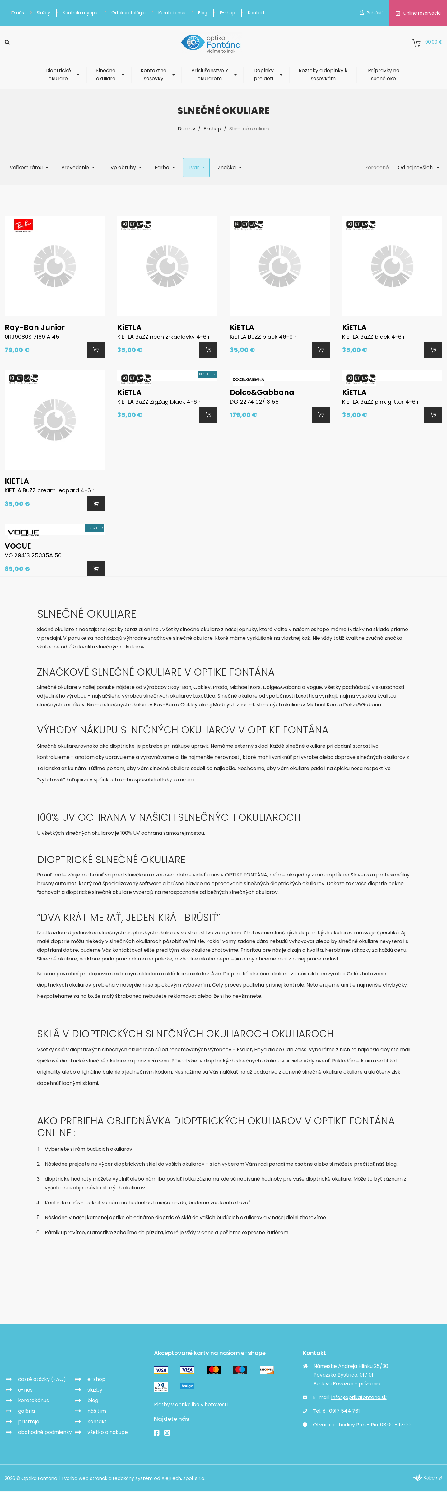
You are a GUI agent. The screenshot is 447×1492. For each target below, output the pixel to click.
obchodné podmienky (45, 1432)
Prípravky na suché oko (383, 74)
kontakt (97, 1422)
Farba (162, 167)
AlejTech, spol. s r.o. (183, 1479)
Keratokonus (171, 13)
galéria (26, 1411)
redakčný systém (133, 1479)
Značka (227, 167)
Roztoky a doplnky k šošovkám (323, 74)
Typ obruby (122, 167)
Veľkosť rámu (26, 167)
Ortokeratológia (128, 13)
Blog (202, 13)
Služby (43, 13)
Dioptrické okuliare (58, 74)
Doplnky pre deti (264, 74)
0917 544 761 (344, 1411)
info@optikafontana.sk (359, 1397)
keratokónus (33, 1401)
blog (92, 1401)
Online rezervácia (418, 13)
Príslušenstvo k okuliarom (209, 74)
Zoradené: (377, 167)
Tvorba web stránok (84, 1479)
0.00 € (427, 43)
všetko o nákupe (107, 1432)
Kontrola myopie (81, 13)
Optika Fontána (41, 1357)
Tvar (193, 167)
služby (94, 1390)
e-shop (96, 1379)
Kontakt (256, 13)
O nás (17, 13)
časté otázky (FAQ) (42, 1379)
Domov (186, 128)
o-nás (25, 1390)
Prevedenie (75, 167)
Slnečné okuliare (105, 74)
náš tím (96, 1411)
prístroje (28, 1422)
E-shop (227, 13)
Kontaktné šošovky (153, 74)
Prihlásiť (371, 13)
